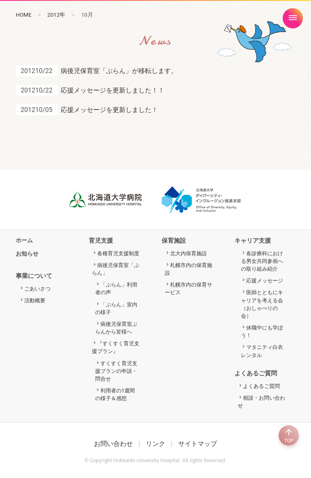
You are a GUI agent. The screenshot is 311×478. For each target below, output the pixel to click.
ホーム (24, 240)
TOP (289, 435)
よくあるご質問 (261, 386)
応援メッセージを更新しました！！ (112, 90)
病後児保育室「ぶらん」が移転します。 (119, 71)
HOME (24, 14)
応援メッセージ (264, 281)
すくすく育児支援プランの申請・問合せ (116, 371)
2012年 (56, 14)
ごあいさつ (37, 289)
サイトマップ (197, 444)
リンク (155, 444)
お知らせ (27, 253)
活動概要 (34, 300)
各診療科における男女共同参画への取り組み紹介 (262, 261)
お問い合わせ (113, 444)
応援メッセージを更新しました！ (109, 110)
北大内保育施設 (188, 253)
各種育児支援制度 (118, 253)
